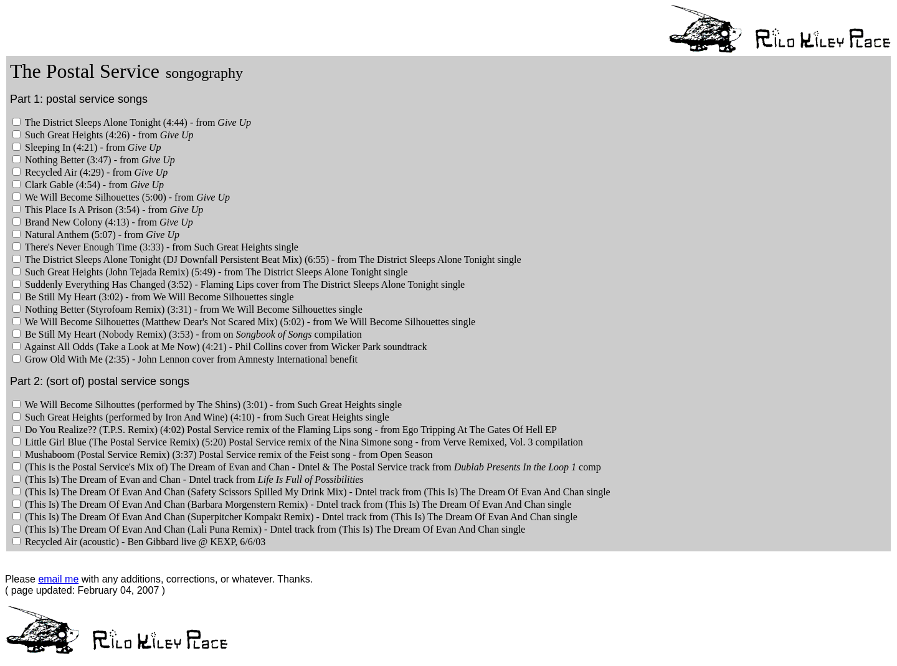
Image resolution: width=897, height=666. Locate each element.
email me (58, 579)
